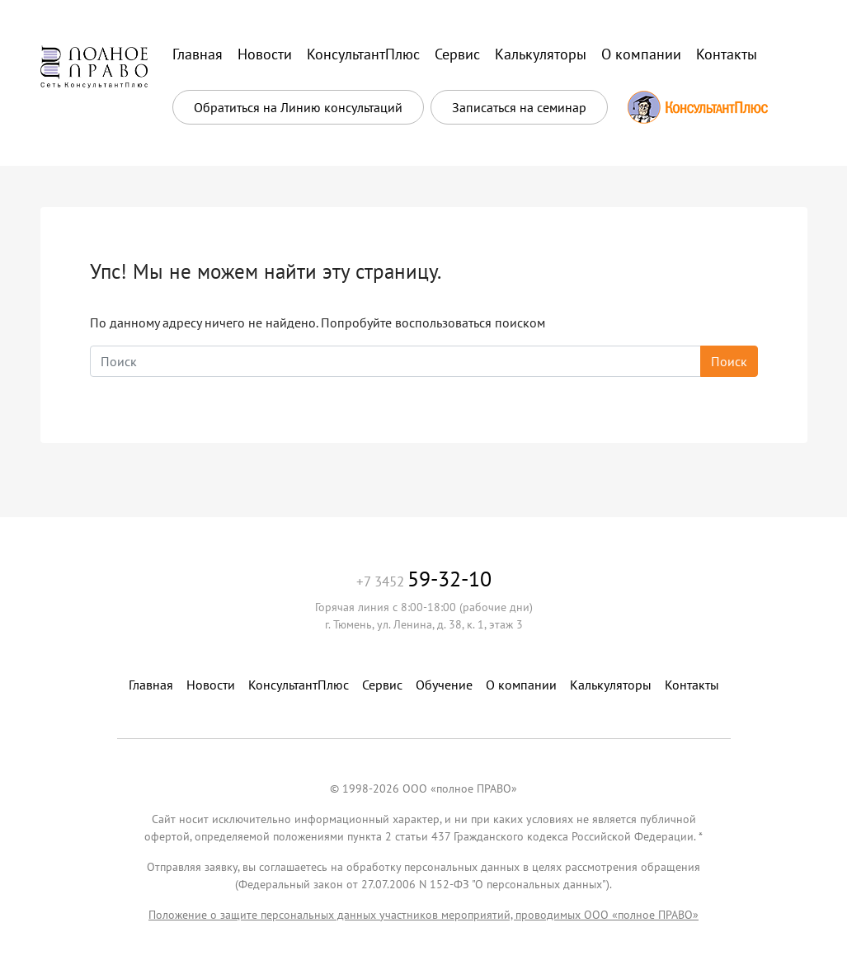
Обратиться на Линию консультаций (298, 107)
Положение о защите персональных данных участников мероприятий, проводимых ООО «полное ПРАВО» (423, 914)
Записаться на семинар (519, 107)
